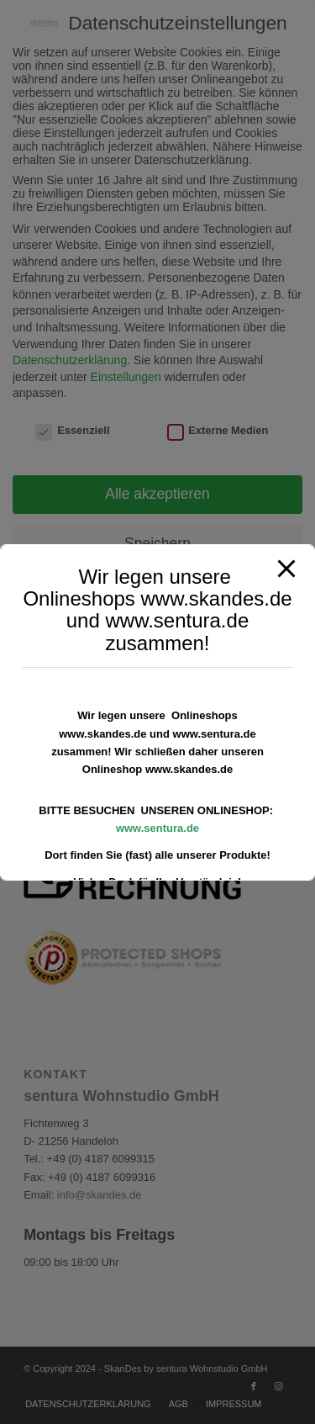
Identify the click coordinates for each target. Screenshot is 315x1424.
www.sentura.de (157, 828)
